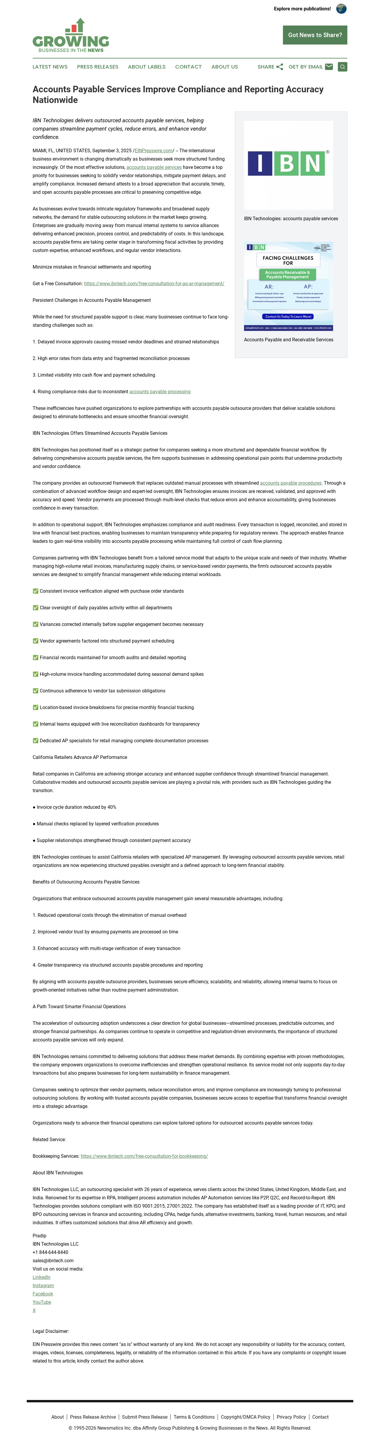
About (57, 1417)
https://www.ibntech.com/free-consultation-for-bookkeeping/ (144, 1156)
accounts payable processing (160, 391)
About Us (224, 67)
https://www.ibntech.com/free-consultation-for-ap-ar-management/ (154, 283)
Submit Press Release (144, 1417)
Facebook (43, 1294)
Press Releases (97, 67)
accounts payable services (154, 167)
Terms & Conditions (194, 1417)
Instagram (43, 1285)
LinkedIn (41, 1277)
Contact (188, 67)
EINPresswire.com (153, 150)
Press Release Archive (93, 1417)
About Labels (147, 67)
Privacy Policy (291, 1417)
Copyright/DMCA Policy (245, 1417)
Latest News (50, 67)
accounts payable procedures (291, 483)
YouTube (42, 1302)
